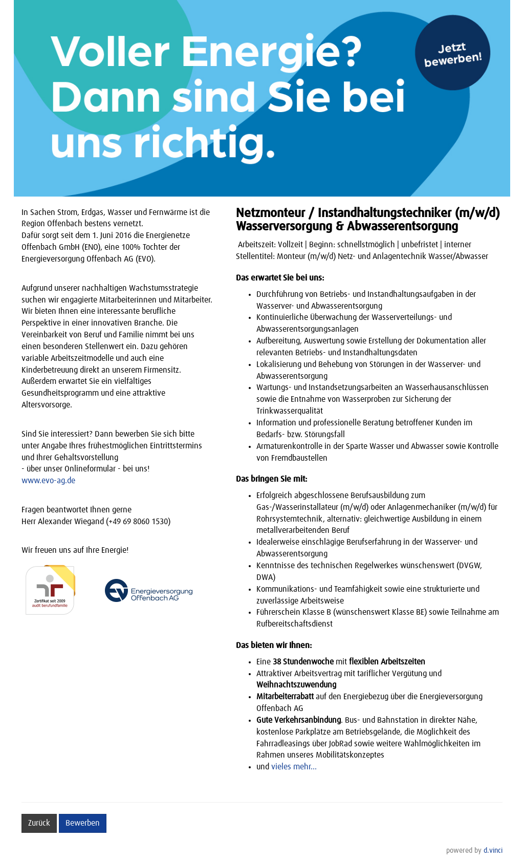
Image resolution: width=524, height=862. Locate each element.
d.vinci (493, 850)
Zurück (39, 823)
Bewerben (83, 823)
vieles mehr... (294, 767)
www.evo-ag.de (48, 481)
